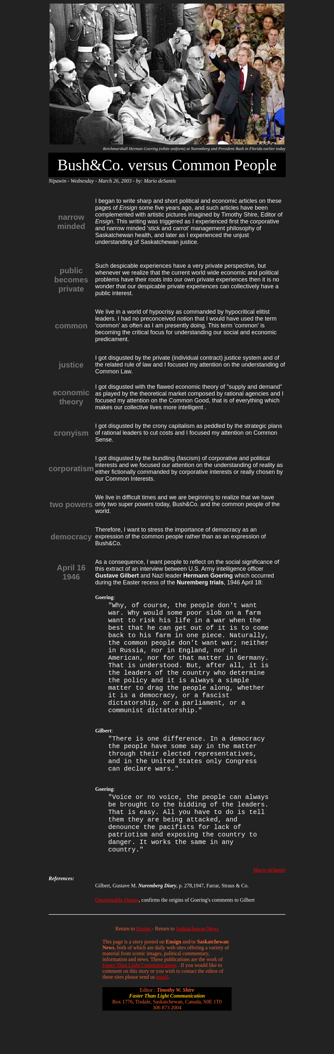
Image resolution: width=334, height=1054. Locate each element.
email (162, 1013)
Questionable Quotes (117, 936)
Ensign (144, 965)
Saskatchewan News (197, 965)
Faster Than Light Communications (139, 1001)
